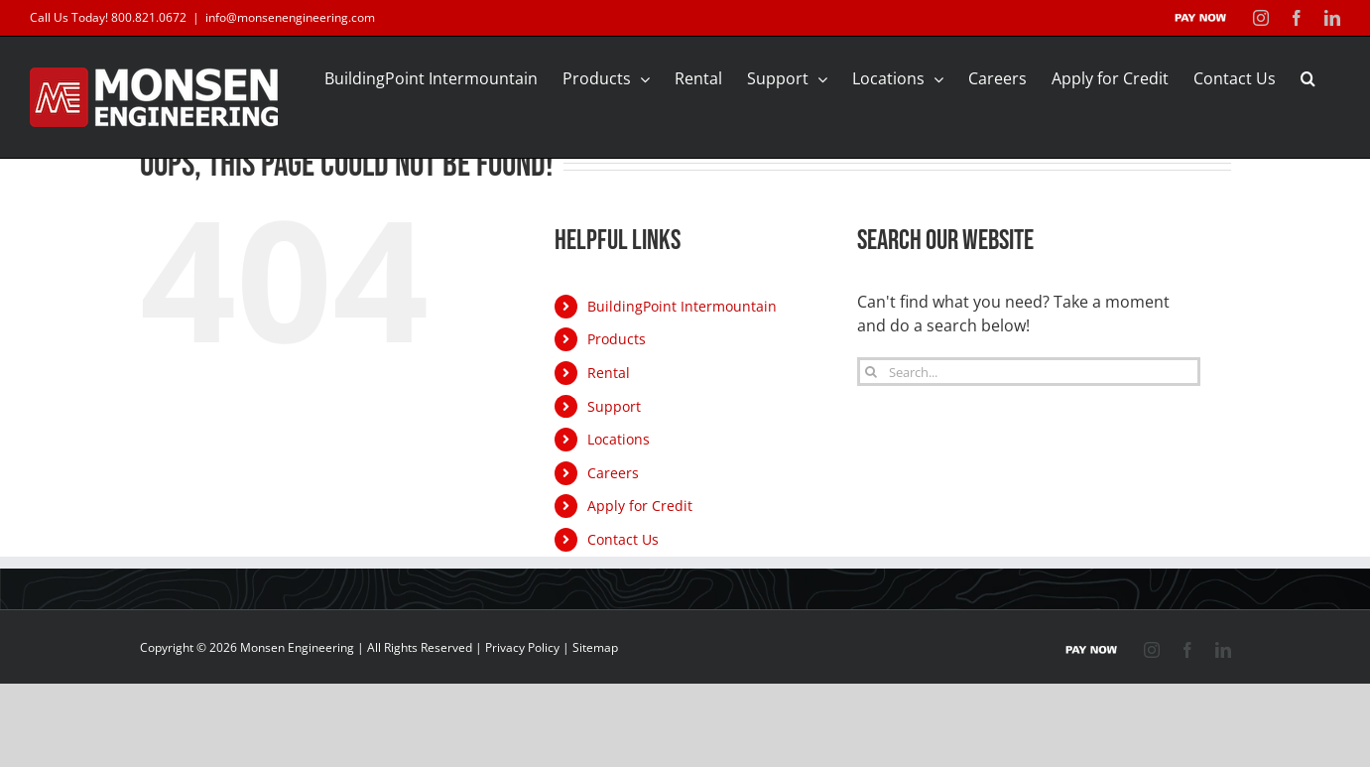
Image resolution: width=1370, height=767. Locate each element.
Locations (618, 439)
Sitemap (595, 647)
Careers (613, 472)
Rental (608, 372)
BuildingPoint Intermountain (682, 306)
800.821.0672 (149, 17)
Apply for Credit (639, 505)
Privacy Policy (522, 647)
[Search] (871, 371)
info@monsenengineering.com (290, 17)
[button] (1308, 78)
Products (616, 338)
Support (614, 406)
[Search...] (1029, 371)
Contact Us (623, 539)
